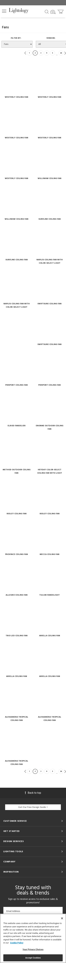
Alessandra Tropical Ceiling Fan (16, 718)
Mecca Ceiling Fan (49, 554)
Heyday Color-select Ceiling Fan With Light (49, 471)
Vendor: (51, 38)
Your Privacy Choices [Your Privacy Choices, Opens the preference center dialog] (33, 949)
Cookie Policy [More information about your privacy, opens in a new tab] (16, 943)
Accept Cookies (33, 958)
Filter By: (17, 38)
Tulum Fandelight (49, 595)
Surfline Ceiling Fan (49, 219)
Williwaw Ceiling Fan (49, 178)
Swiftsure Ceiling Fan (49, 303)
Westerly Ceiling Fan (16, 97)
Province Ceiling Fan (16, 554)
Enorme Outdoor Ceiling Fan (49, 427)
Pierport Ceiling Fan (16, 385)
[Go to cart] (60, 11)
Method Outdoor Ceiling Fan (17, 471)
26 (61, 53)
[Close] (62, 918)
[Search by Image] (53, 12)
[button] (4, 11)
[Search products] (47, 11)
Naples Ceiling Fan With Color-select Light (49, 261)
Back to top (33, 792)
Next (65, 52)
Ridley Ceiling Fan (17, 513)
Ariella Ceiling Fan (49, 635)
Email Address (13, 911)
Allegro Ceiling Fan (17, 595)
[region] (33, 938)
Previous (25, 52)
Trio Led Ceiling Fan (17, 635)
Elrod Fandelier (17, 425)
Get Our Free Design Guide (33, 807)
